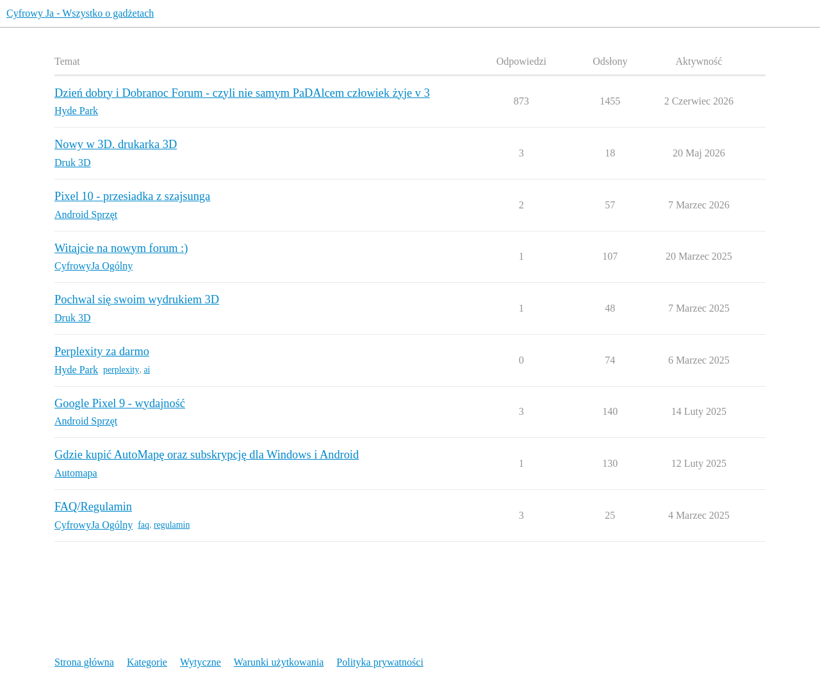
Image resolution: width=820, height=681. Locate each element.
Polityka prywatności (379, 662)
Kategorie (147, 662)
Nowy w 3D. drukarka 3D (115, 144)
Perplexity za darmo (101, 351)
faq (143, 525)
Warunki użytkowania (279, 662)
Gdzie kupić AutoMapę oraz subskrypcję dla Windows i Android (206, 454)
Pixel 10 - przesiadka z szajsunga (132, 196)
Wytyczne (200, 662)
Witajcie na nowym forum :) (121, 248)
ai (147, 369)
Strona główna (84, 662)
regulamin (172, 525)
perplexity (121, 369)
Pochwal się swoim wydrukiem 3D (136, 299)
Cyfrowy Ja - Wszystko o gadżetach (80, 13)
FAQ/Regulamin (93, 506)
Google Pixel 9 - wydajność (119, 403)
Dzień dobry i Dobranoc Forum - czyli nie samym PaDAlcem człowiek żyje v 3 (242, 93)
